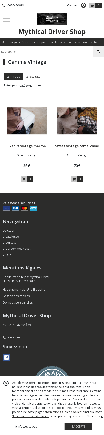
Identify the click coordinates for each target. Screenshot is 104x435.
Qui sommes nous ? (17, 249)
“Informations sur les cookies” (62, 412)
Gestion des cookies (16, 296)
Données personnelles (18, 302)
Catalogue (11, 237)
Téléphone (12, 337)
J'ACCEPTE (78, 427)
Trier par (10, 85)
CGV (7, 255)
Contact (72, 5)
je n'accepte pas (26, 427)
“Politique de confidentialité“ (30, 416)
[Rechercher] (98, 51)
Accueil (9, 231)
